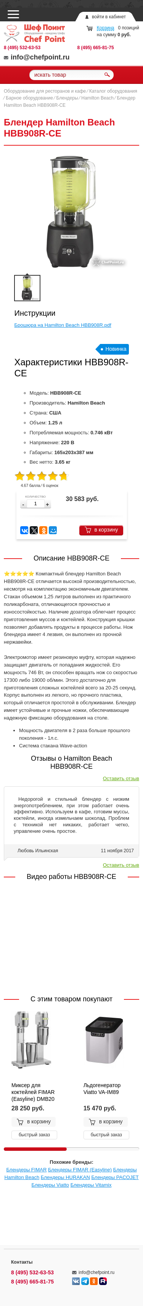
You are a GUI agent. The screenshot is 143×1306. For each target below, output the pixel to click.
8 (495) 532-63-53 (22, 47)
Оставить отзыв (121, 778)
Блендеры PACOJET (114, 1177)
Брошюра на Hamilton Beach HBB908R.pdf (62, 325)
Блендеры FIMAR (26, 1170)
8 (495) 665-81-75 (95, 47)
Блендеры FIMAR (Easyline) (80, 1170)
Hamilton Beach (97, 98)
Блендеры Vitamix (91, 1185)
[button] (47, 505)
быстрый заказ (34, 1134)
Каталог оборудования (113, 91)
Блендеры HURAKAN (65, 1177)
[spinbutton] (36, 503)
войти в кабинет (109, 16)
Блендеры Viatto (50, 1185)
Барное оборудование (29, 98)
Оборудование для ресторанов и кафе (45, 91)
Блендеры (67, 98)
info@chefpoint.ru (37, 57)
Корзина (105, 28)
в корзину (101, 530)
